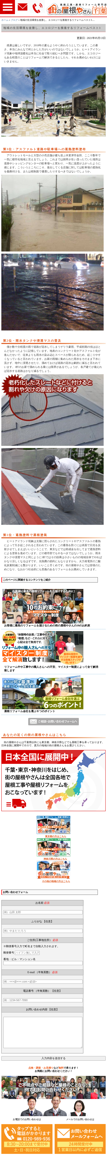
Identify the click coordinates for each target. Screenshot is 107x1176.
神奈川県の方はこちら (55, 859)
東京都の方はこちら (55, 836)
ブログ (14, 20)
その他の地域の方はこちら (56, 881)
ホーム (4, 20)
